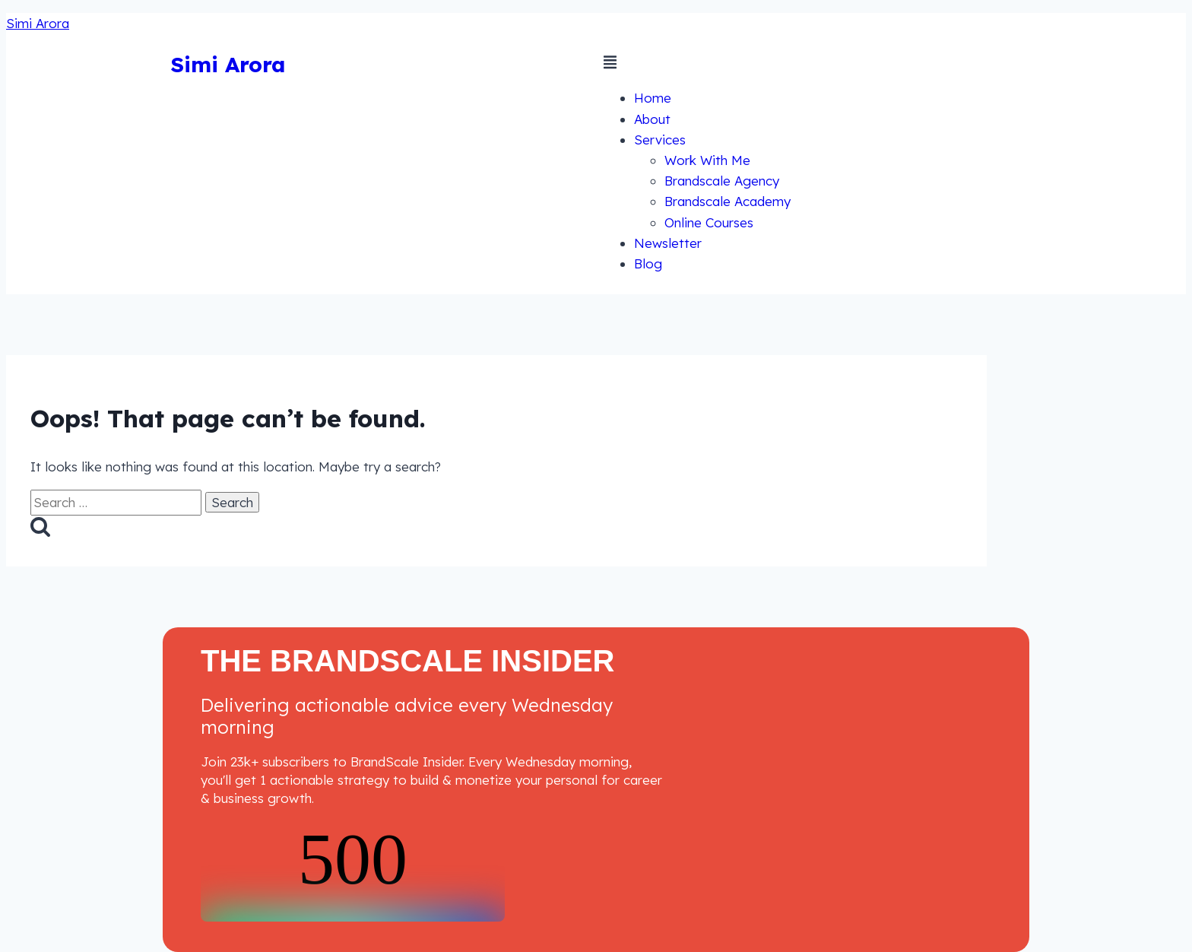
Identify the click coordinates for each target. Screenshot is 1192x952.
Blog (648, 263)
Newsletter (668, 243)
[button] (813, 64)
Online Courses (708, 222)
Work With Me (707, 160)
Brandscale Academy (727, 201)
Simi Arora (37, 23)
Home (652, 98)
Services (660, 140)
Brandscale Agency (721, 181)
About (652, 119)
